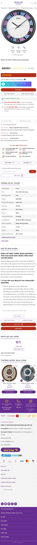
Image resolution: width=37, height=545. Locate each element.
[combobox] (9, 120)
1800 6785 (18, 407)
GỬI (32, 171)
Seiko (17, 188)
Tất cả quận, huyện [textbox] (25, 121)
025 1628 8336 (4, 127)
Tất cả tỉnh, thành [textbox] (7, 121)
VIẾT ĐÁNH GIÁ (18, 349)
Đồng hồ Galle (8, 489)
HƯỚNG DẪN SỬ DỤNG (8, 237)
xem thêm (14, 85)
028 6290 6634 (4, 138)
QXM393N (28, 385)
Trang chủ (4, 8)
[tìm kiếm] (32, 3)
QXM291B (9, 385)
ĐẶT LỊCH (18, 175)
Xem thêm (17, 316)
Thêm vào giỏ (9, 392)
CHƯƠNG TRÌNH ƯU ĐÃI (10, 99)
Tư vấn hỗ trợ (7, 449)
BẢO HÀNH (5, 241)
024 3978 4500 (4, 133)
